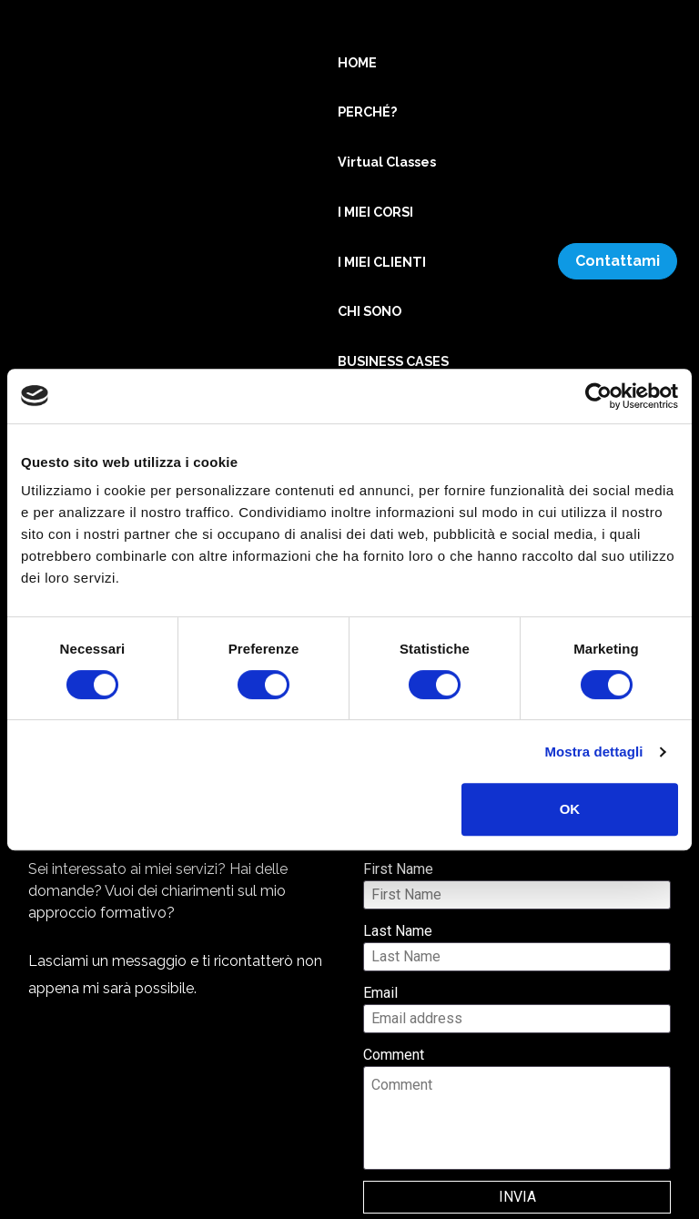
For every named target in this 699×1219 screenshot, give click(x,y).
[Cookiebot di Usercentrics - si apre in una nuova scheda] (598, 396)
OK (570, 809)
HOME (357, 62)
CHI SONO (369, 311)
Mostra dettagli (593, 751)
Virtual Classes (387, 161)
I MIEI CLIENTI (382, 261)
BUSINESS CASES (393, 361)
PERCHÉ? (367, 111)
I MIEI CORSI (375, 211)
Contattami (617, 260)
